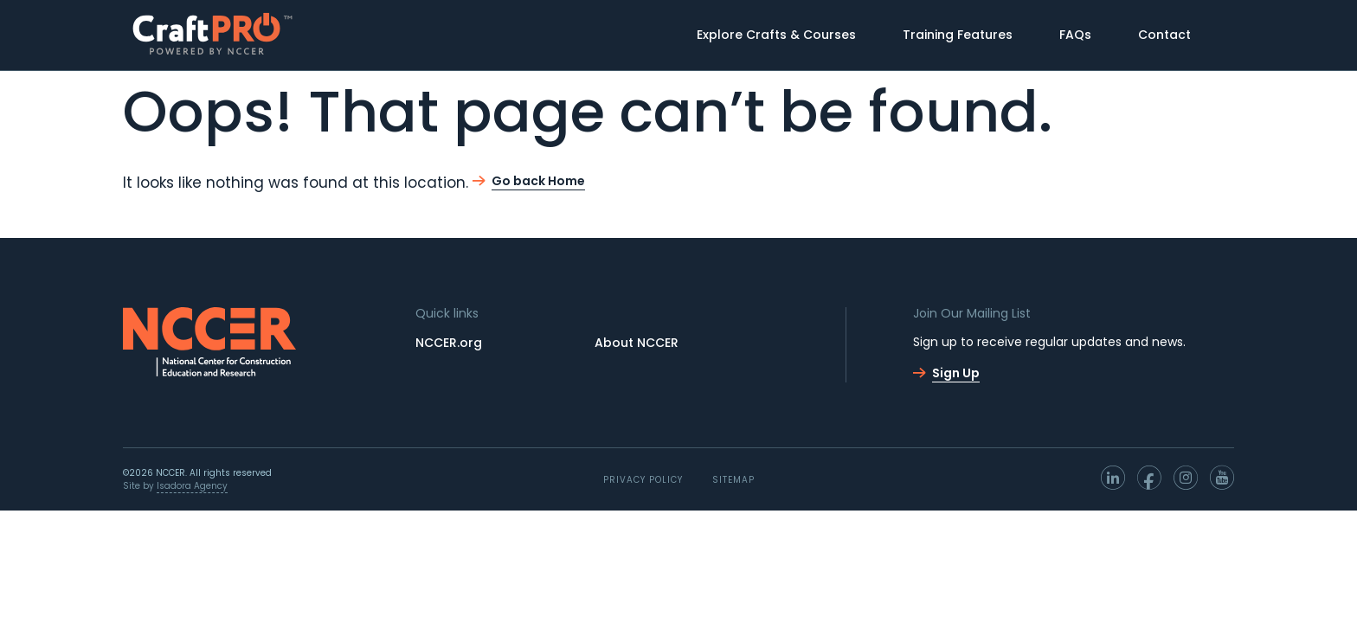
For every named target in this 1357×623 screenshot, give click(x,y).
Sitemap (733, 479)
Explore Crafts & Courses (776, 34)
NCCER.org (448, 342)
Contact (1164, 34)
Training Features (958, 34)
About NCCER (636, 342)
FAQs (1075, 34)
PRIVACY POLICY (643, 479)
